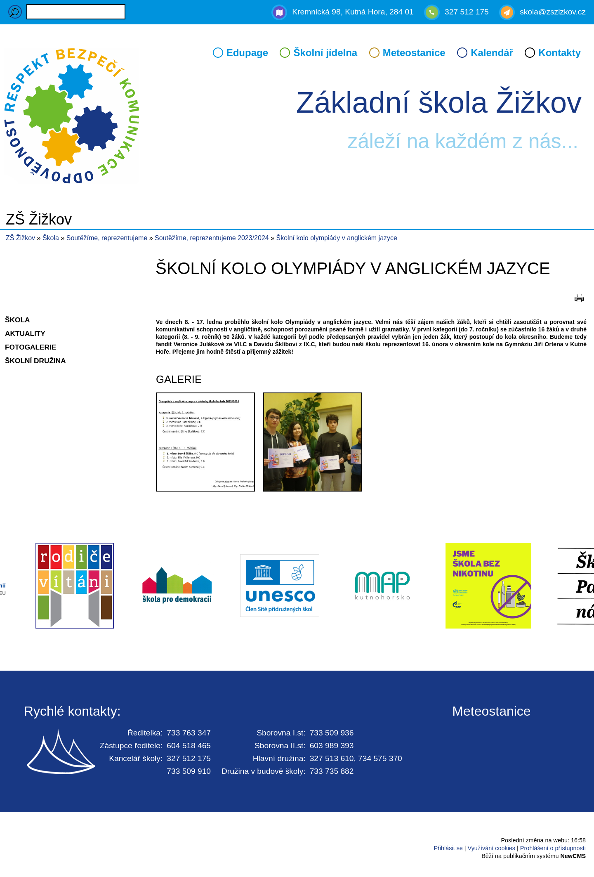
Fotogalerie (30, 347)
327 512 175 (467, 11)
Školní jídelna (325, 52)
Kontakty (559, 52)
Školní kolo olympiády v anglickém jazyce (336, 237)
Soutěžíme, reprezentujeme (107, 237)
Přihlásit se (448, 848)
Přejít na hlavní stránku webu (297, 117)
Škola (51, 237)
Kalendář (492, 52)
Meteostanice (414, 52)
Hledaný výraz (15, 12)
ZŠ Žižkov (20, 237)
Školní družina (35, 361)
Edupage (247, 52)
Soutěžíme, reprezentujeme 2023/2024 (213, 237)
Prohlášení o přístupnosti (553, 848)
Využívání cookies (491, 848)
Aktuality (25, 333)
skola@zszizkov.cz (553, 11)
